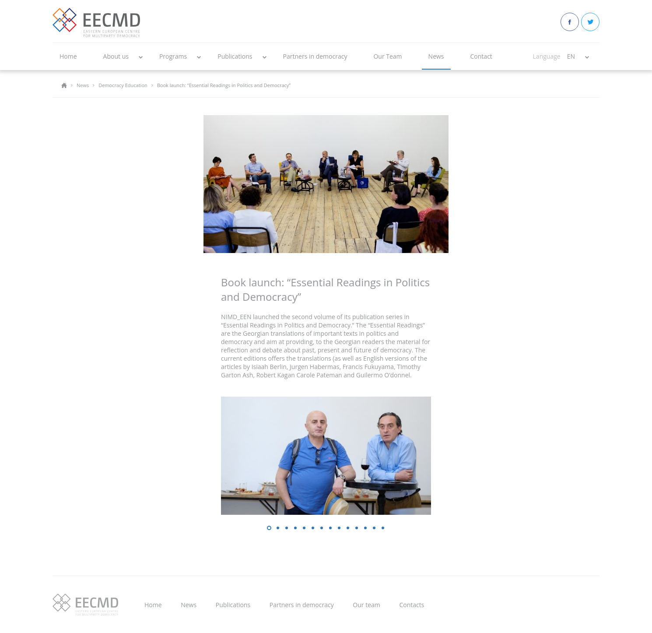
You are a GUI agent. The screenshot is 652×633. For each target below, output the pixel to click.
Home (68, 56)
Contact (481, 56)
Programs (173, 56)
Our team (366, 605)
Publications (234, 56)
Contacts (411, 605)
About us (116, 56)
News (436, 56)
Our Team (387, 56)
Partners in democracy (315, 56)
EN (571, 56)
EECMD (96, 22)
